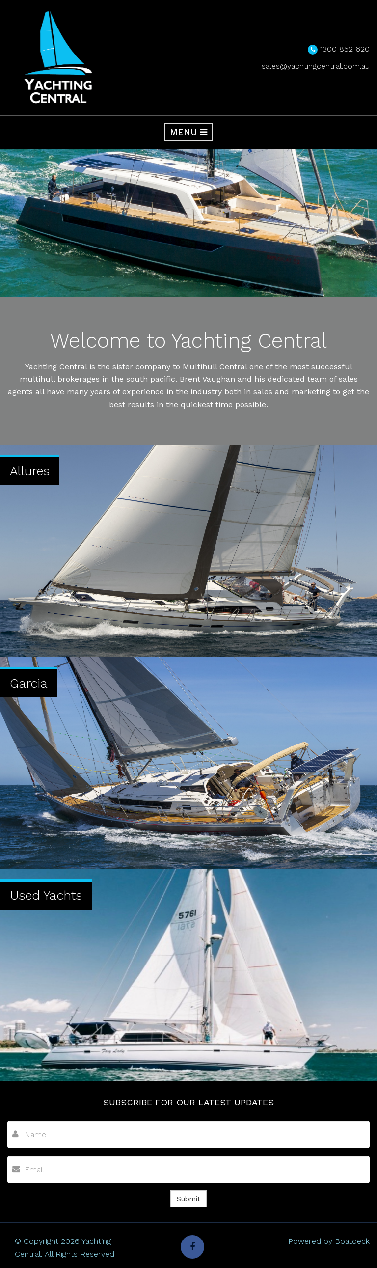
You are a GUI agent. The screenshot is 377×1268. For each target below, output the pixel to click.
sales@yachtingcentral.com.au (316, 66)
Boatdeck (352, 1241)
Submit (188, 1199)
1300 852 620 (345, 49)
